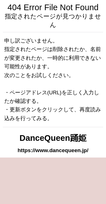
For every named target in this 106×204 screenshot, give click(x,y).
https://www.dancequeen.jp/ (53, 150)
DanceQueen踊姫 (53, 138)
